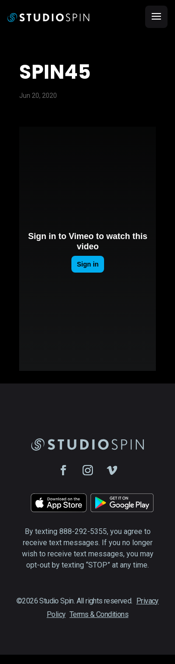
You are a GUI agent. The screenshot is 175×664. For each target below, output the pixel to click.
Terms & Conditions (99, 614)
